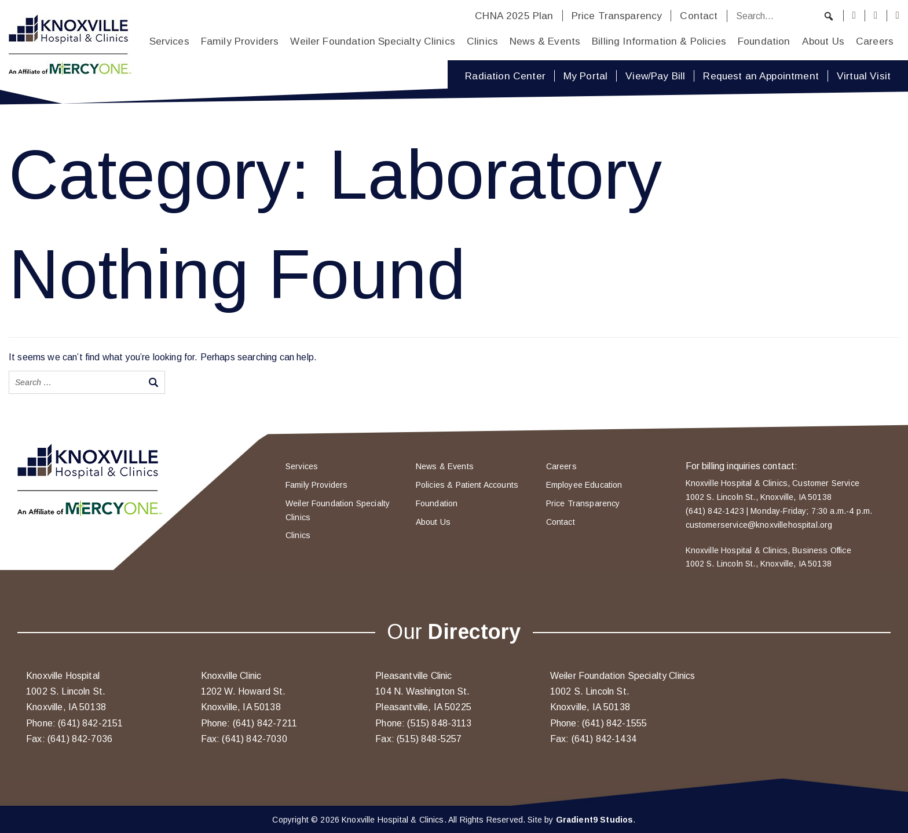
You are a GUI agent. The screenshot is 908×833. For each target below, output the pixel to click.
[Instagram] (875, 15)
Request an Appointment (761, 76)
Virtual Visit (864, 76)
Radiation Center (505, 76)
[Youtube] (897, 15)
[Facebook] (854, 15)
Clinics (482, 41)
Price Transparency (617, 15)
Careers (875, 41)
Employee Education (584, 484)
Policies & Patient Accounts (467, 484)
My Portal (585, 76)
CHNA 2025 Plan (514, 15)
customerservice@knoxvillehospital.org (759, 524)
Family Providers (240, 41)
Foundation (764, 41)
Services (169, 41)
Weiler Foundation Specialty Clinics (372, 41)
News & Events (545, 41)
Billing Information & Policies (659, 41)
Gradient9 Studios (595, 819)
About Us (823, 41)
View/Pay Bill (655, 76)
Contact (698, 15)
